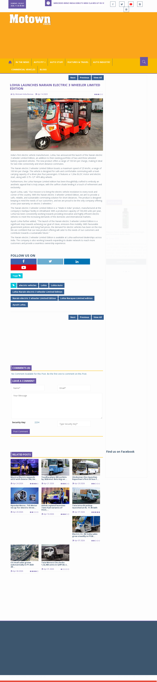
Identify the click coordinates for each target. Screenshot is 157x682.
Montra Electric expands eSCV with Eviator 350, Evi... (24, 478)
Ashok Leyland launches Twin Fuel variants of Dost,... (53, 507)
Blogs (43, 69)
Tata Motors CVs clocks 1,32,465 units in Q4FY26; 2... (54, 563)
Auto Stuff (56, 62)
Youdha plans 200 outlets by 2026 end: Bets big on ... (54, 478)
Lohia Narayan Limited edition (76, 298)
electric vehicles (27, 285)
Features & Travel (78, 62)
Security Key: (19, 422)
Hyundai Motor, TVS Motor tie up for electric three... (24, 506)
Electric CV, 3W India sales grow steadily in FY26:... (84, 535)
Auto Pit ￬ (39, 62)
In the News (22, 62)
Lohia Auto (57, 285)
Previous (84, 77)
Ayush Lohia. (19, 304)
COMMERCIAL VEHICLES (23, 69)
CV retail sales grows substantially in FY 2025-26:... (22, 564)
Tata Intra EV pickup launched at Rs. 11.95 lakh (84, 506)
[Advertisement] (105, 35)
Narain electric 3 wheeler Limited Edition (34, 298)
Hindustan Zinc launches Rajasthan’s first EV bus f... (85, 478)
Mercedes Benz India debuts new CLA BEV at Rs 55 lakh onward (86, 3)
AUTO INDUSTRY (101, 62)
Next (73, 77)
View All (98, 77)
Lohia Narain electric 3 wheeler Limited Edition (37, 291)
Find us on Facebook (120, 452)
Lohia (44, 285)
